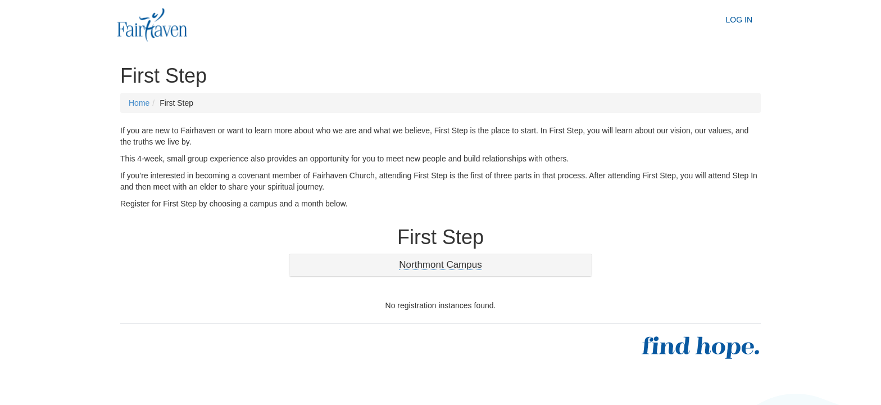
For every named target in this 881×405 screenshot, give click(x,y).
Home (139, 102)
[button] (440, 265)
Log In (739, 19)
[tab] (440, 265)
